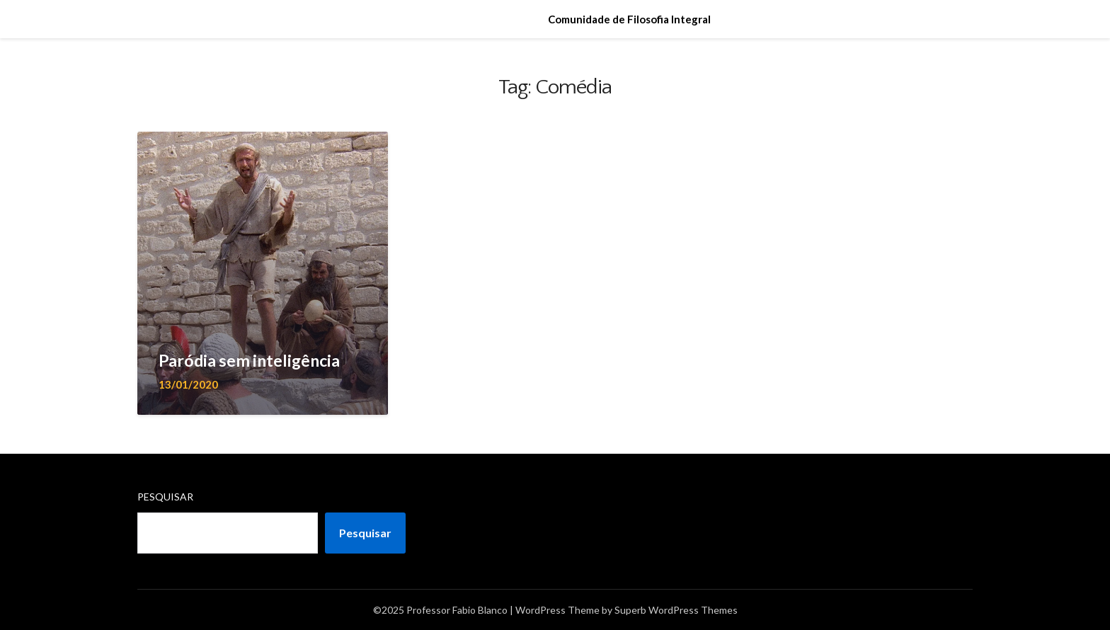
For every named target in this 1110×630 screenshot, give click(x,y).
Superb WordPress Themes (676, 610)
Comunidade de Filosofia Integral (629, 19)
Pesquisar (165, 497)
